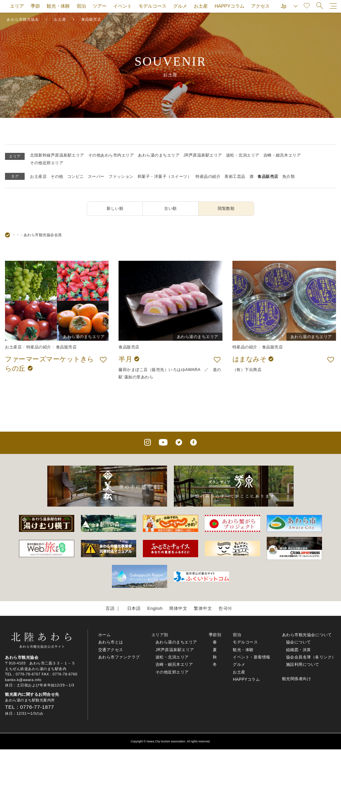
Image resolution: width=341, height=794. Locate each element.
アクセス (260, 6)
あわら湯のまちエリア (158, 155)
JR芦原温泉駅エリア (202, 155)
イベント (122, 6)
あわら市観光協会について (307, 634)
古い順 (170, 208)
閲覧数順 (226, 208)
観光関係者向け (296, 678)
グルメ (180, 6)
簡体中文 (178, 608)
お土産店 (38, 176)
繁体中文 (203, 608)
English (155, 608)
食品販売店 (267, 176)
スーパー (96, 176)
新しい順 (115, 208)
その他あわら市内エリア (111, 155)
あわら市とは (110, 642)
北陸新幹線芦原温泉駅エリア (57, 155)
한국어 (225, 608)
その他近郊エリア (46, 163)
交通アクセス (110, 649)
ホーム (104, 634)
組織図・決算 (298, 649)
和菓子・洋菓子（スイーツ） (165, 176)
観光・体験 (58, 6)
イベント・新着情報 (251, 657)
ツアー (100, 6)
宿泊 (81, 6)
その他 (57, 176)
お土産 (201, 6)
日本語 (134, 608)
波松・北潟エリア (242, 155)
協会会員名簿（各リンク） (311, 657)
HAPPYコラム (229, 6)
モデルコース (153, 6)
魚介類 (288, 176)
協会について (298, 642)
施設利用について (302, 664)
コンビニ (75, 176)
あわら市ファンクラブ (119, 657)
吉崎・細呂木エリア (282, 155)
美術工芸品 (234, 176)
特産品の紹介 (207, 176)
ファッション (121, 176)
